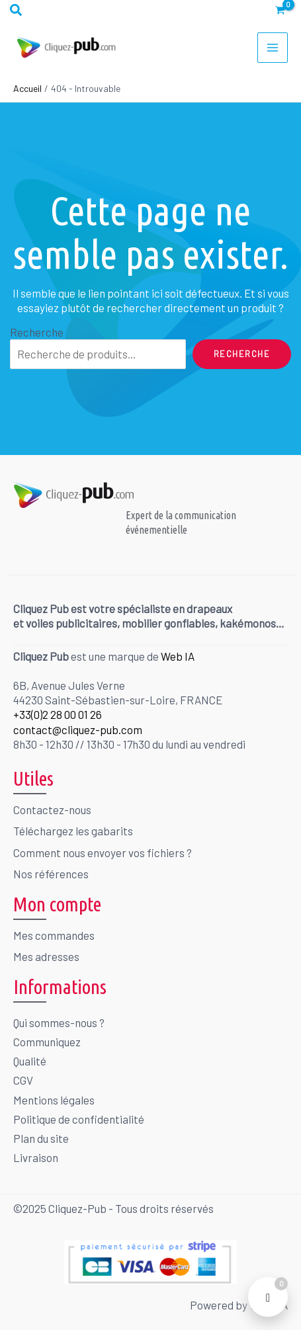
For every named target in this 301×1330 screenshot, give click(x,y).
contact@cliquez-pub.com (77, 729)
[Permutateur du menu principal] (272, 47)
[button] (16, 10)
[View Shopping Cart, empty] (280, 10)
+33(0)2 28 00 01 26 (57, 714)
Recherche (37, 332)
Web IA (177, 656)
